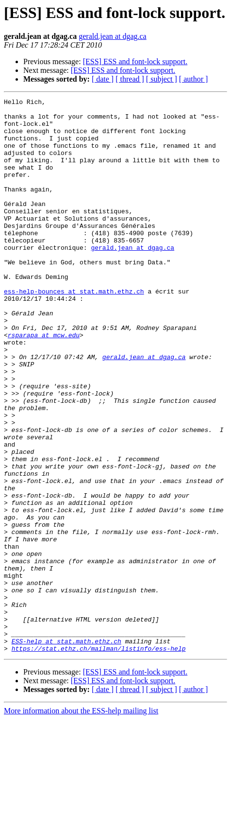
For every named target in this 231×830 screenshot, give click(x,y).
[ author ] (193, 79)
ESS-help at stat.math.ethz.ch (66, 750)
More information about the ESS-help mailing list (81, 821)
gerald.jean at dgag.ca (112, 36)
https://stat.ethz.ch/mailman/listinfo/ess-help (99, 759)
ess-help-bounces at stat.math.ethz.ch (74, 330)
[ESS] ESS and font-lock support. (135, 61)
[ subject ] (161, 79)
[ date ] (103, 79)
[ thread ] (130, 79)
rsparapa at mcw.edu (44, 383)
